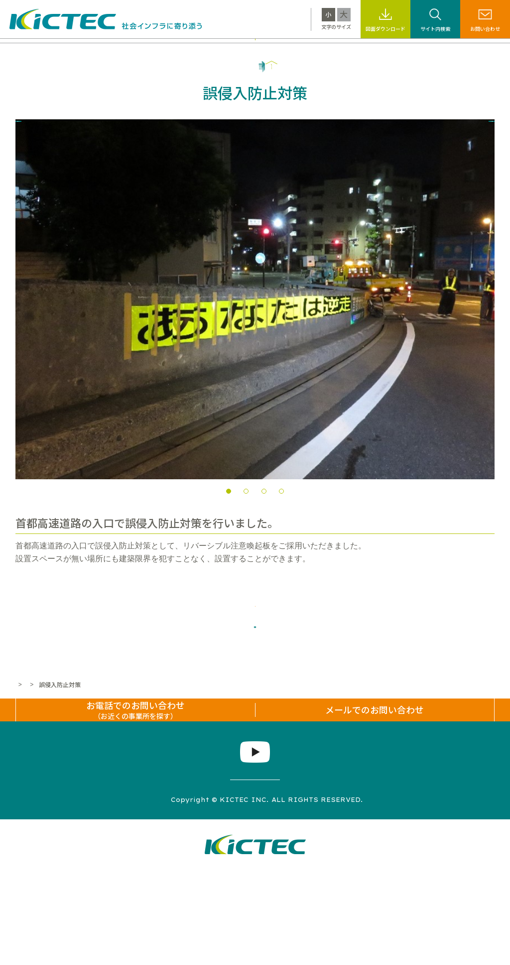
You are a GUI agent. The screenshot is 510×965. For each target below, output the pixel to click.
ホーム (24, 731)
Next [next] (482, 337)
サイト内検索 (435, 28)
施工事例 (203, 51)
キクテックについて (80, 51)
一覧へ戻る (255, 664)
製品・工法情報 (150, 51)
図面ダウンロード (385, 28)
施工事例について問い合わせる (255, 630)
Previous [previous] (27, 337)
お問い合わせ (485, 28)
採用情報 (405, 51)
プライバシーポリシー (183, 893)
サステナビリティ (258, 51)
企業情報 (447, 51)
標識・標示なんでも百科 (339, 51)
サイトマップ (107, 893)
